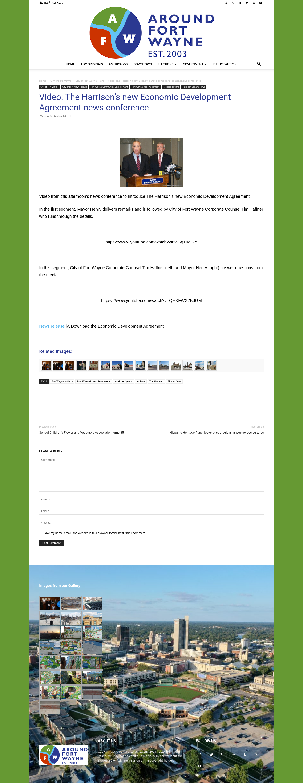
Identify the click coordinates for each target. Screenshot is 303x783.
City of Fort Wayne (61, 80)
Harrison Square (171, 86)
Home (70, 64)
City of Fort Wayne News (90, 80)
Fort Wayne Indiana (62, 381)
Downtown (142, 64)
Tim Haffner (174, 381)
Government (195, 64)
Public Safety (225, 64)
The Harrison (156, 381)
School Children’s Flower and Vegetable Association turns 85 (81, 433)
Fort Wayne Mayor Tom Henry (93, 381)
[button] (259, 64)
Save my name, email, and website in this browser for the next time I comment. (95, 533)
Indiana (141, 381)
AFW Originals (92, 64)
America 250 (118, 64)
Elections (167, 64)
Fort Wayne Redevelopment (145, 86)
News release (52, 326)
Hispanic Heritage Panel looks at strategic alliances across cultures (217, 433)
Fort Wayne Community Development (109, 86)
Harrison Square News (194, 86)
